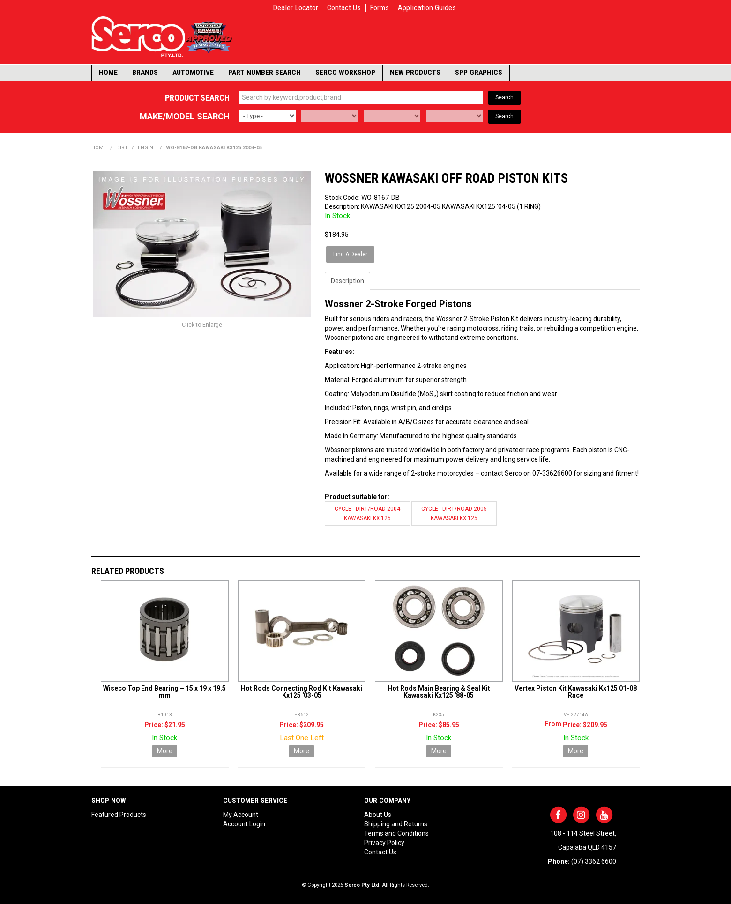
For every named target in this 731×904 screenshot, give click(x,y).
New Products (415, 72)
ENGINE (147, 148)
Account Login (244, 824)
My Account (240, 814)
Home (108, 72)
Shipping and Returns (395, 824)
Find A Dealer (350, 254)
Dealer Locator (295, 8)
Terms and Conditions (396, 833)
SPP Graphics (478, 72)
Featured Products (118, 814)
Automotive (193, 72)
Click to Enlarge (202, 325)
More (164, 751)
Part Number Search (264, 72)
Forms (379, 8)
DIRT (122, 148)
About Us (377, 814)
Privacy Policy (384, 842)
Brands (145, 72)
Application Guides (427, 8)
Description (347, 281)
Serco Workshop (345, 72)
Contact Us (344, 8)
